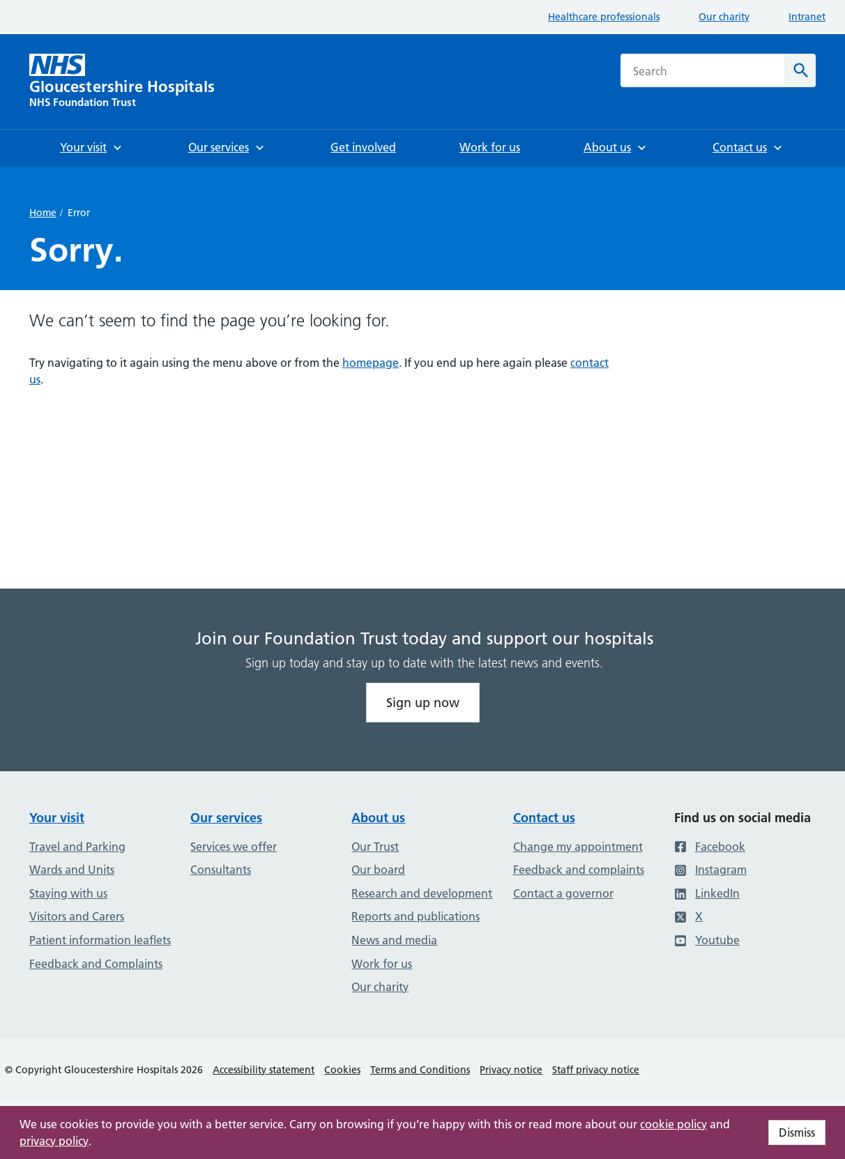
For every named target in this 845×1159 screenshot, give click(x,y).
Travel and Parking (77, 847)
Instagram (710, 870)
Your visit (56, 818)
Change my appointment (578, 847)
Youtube (707, 940)
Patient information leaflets (100, 940)
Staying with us (68, 893)
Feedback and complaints (578, 870)
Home (42, 212)
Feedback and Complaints (95, 964)
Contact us (544, 818)
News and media (394, 940)
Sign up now (422, 703)
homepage (370, 363)
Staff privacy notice (595, 1069)
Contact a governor (563, 893)
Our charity (724, 16)
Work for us (381, 964)
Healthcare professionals (604, 16)
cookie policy (673, 1124)
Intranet (807, 16)
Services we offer (233, 847)
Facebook (709, 847)
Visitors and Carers (76, 916)
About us (378, 818)
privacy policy (54, 1141)
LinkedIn (707, 893)
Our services (226, 818)
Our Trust (375, 847)
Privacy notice (511, 1069)
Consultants (220, 870)
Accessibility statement (263, 1069)
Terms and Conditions (420, 1069)
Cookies (342, 1069)
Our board (378, 870)
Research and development (421, 893)
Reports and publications (415, 916)
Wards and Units (71, 870)
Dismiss (797, 1132)
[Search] (800, 70)
